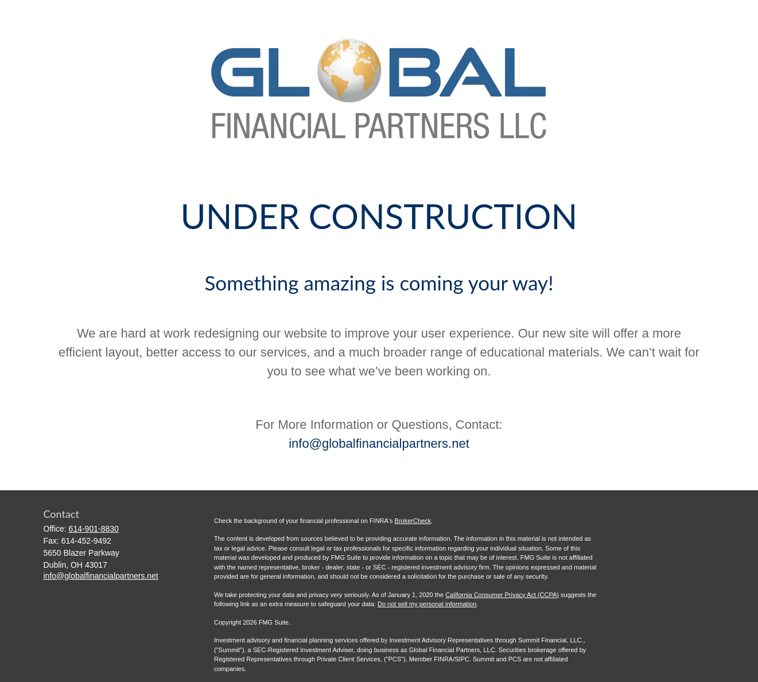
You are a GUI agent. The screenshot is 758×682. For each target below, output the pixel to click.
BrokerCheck (413, 520)
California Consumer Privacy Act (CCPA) (502, 594)
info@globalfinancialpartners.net (379, 443)
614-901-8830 (94, 528)
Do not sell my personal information (427, 603)
